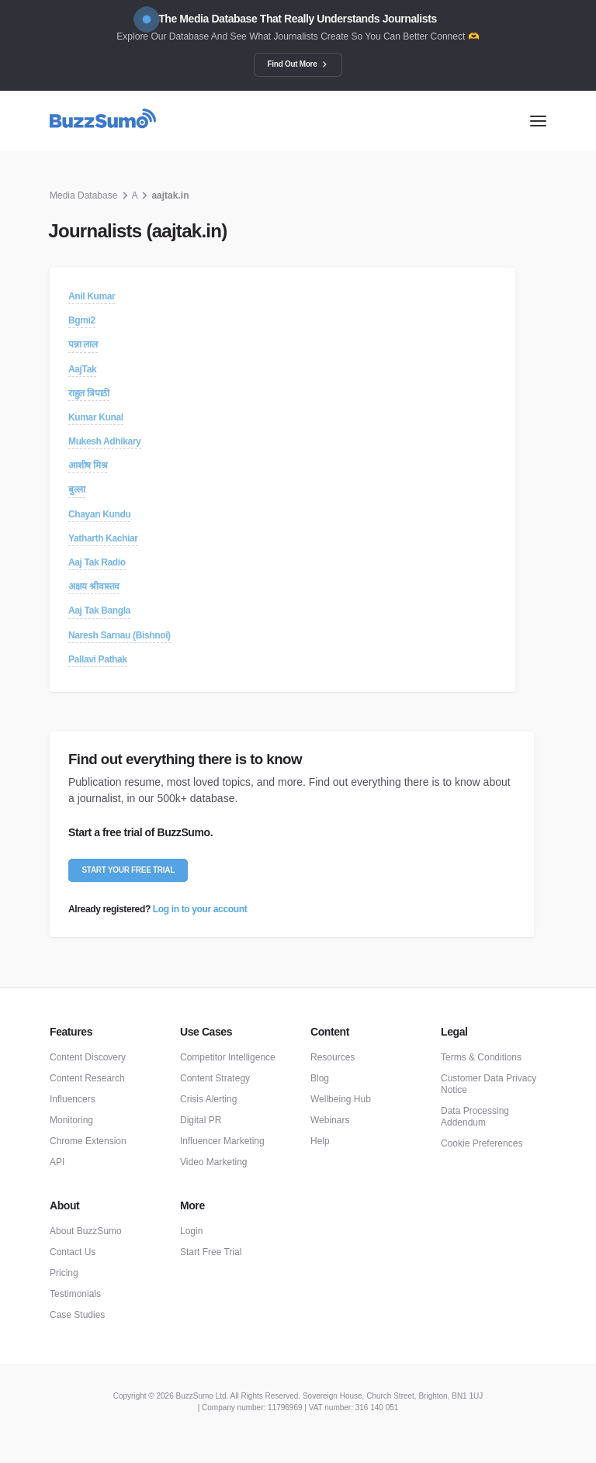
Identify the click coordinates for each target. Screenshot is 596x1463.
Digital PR (200, 1120)
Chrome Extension (88, 1141)
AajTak (82, 369)
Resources (332, 1057)
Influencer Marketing (222, 1141)
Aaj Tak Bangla (99, 610)
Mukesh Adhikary (104, 441)
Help (320, 1141)
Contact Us (72, 1252)
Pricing (64, 1273)
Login (191, 1231)
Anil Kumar (91, 296)
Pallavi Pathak (97, 659)
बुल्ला (76, 489)
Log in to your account (200, 909)
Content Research (87, 1078)
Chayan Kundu (99, 514)
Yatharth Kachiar (103, 538)
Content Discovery (88, 1057)
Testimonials (75, 1293)
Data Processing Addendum (475, 1116)
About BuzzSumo (86, 1231)
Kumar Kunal (95, 417)
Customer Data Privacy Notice (488, 1084)
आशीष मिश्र (87, 465)
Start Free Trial (210, 1252)
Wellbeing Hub (340, 1099)
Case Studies (77, 1314)
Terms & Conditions (481, 1057)
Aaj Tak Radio (97, 562)
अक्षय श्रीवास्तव (94, 586)
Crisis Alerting (208, 1099)
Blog (319, 1078)
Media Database (83, 195)
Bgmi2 (81, 320)
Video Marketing (214, 1162)
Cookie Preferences (481, 1143)
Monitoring (71, 1120)
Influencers (72, 1099)
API (57, 1162)
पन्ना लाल (83, 344)
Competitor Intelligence (227, 1057)
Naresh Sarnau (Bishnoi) (119, 635)
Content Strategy (215, 1078)
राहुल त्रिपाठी (88, 393)
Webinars (329, 1120)
